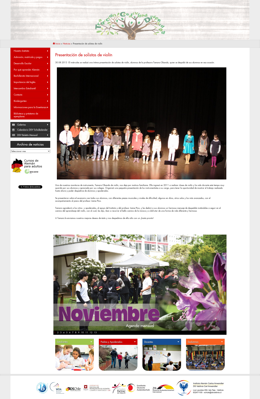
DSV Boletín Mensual (33, 135)
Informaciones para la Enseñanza (31, 107)
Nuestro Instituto (31, 51)
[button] (66, 285)
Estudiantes (74, 342)
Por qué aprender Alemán (31, 70)
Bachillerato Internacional (31, 76)
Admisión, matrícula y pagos (31, 57)
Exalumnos (205, 342)
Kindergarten (31, 101)
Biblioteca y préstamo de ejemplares (26, 115)
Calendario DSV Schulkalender (32, 129)
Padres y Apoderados (118, 342)
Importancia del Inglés (31, 82)
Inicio (56, 43)
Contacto (31, 95)
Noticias (66, 43)
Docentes (161, 342)
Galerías (33, 124)
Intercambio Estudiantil (31, 88)
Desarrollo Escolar (31, 63)
